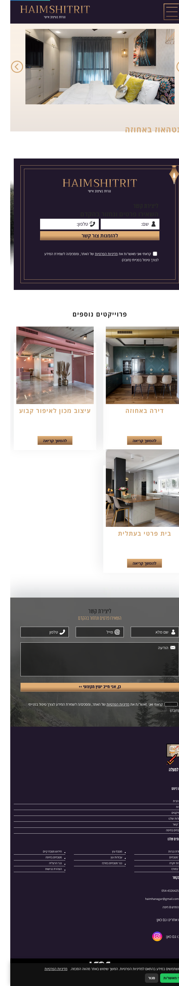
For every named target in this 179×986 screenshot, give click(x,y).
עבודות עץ (106, 869)
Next (7, 67)
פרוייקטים (166, 823)
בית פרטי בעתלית (134, 540)
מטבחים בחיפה (163, 841)
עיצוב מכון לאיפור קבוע (45, 416)
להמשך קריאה (134, 446)
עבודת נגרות (164, 863)
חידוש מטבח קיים (41, 863)
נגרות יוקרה (165, 875)
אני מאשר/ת (162, 978)
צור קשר (167, 835)
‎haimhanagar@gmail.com (152, 910)
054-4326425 (160, 902)
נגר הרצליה (45, 875)
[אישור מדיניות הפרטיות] (144, 257)
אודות (168, 817)
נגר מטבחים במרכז (101, 875)
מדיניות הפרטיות (95, 257)
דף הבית (167, 811)
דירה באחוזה (134, 416)
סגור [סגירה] (141, 978)
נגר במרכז (166, 881)
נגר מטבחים (165, 869)
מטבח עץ (106, 863)
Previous (172, 67)
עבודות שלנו (164, 829)
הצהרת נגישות (43, 881)
